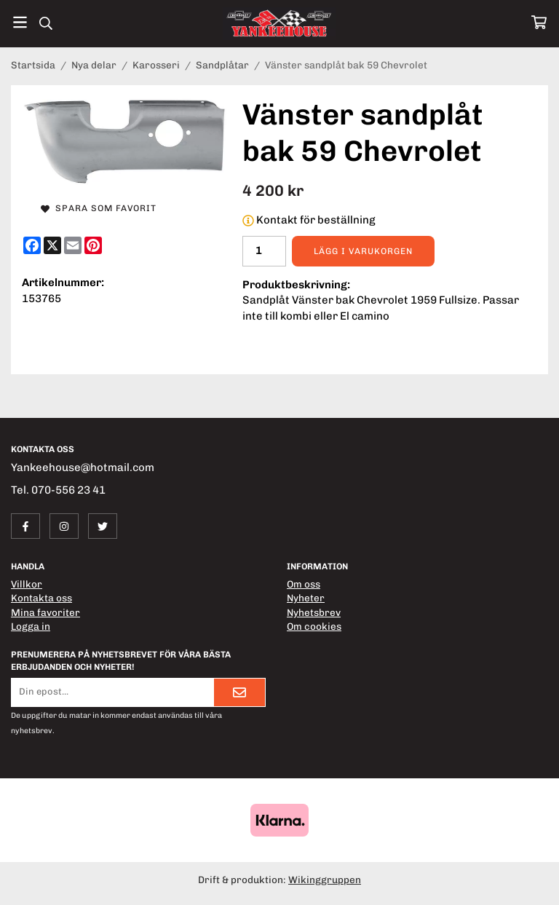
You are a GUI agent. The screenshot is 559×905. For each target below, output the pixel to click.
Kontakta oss (41, 598)
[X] (52, 245)
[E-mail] (73, 245)
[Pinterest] (93, 245)
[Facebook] (32, 245)
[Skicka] (239, 692)
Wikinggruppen (324, 879)
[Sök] (45, 23)
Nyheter (306, 598)
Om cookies (314, 626)
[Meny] (20, 22)
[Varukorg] (539, 22)
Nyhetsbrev (314, 612)
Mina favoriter (45, 612)
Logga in (30, 626)
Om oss (303, 584)
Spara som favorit (98, 208)
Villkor (26, 584)
